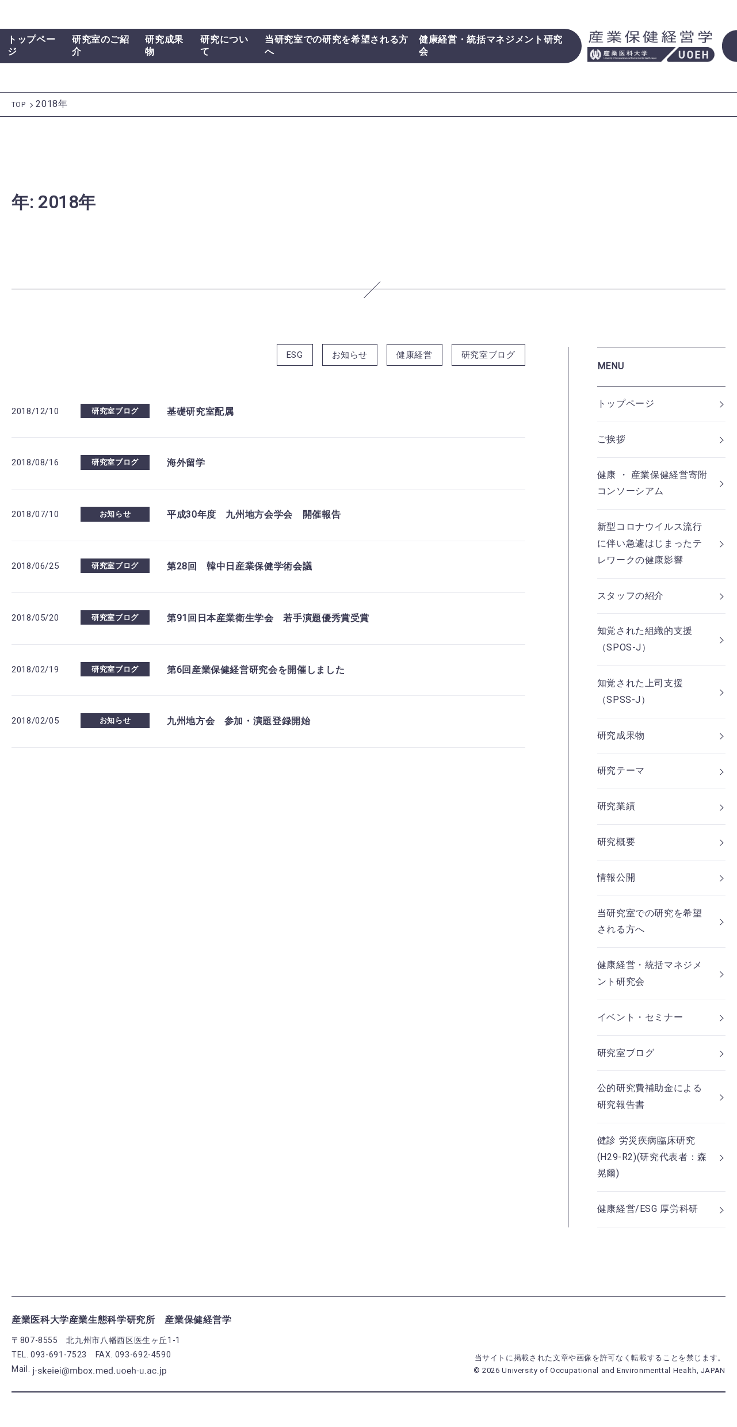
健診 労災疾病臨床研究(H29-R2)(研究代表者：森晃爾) (652, 1157)
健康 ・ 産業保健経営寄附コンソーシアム (652, 483)
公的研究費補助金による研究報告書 (649, 1096)
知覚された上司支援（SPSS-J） (640, 691)
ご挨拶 (611, 439)
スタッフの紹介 (630, 595)
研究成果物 (164, 45)
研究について (224, 45)
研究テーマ (621, 770)
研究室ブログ (488, 355)
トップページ (31, 45)
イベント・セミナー (640, 1017)
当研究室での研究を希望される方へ (336, 45)
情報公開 (616, 877)
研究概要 (616, 841)
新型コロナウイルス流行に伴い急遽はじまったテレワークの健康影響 (649, 543)
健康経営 (414, 355)
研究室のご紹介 (100, 45)
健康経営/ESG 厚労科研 (647, 1208)
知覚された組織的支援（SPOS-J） (645, 639)
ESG (295, 355)
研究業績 (616, 806)
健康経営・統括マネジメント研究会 (491, 45)
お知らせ (350, 355)
